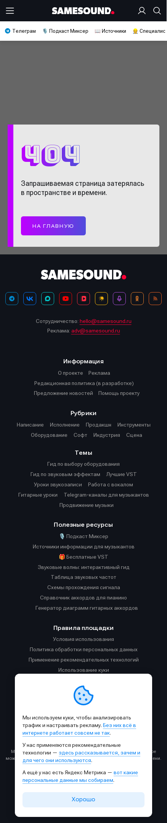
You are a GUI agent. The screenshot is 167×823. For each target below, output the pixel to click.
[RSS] (155, 298)
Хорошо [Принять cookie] (83, 799)
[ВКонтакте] (29, 298)
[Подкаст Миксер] (119, 298)
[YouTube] (65, 298)
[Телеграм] (11, 298)
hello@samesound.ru (106, 321)
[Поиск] (155, 10)
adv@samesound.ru (95, 331)
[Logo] (83, 10)
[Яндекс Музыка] (101, 298)
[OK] (137, 298)
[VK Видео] (83, 298)
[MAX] (47, 298)
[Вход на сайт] (143, 10)
